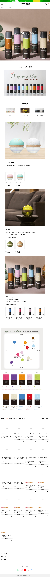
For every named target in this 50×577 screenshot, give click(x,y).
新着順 (10, 418)
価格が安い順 (15, 418)
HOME (2, 7)
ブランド (6, 7)
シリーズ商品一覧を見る (10, 170)
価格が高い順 (22, 418)
